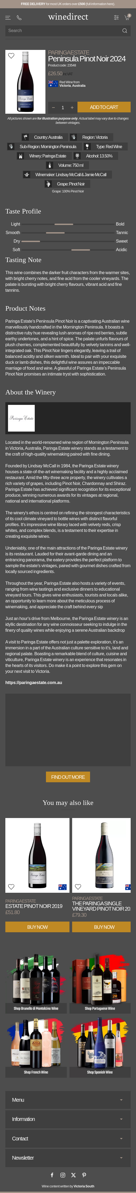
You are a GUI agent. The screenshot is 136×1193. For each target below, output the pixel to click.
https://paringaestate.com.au (33, 682)
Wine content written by (68, 1186)
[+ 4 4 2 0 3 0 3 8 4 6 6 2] (19, 17)
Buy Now (37, 927)
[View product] (37, 855)
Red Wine (66, 82)
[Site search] (68, 30)
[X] (73, 1175)
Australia (79, 86)
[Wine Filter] (116, 17)
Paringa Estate (68, 52)
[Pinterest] (84, 1175)
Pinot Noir (76, 184)
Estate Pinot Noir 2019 (33, 904)
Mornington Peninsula (58, 146)
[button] (8, 17)
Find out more (68, 777)
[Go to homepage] (68, 16)
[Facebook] (52, 1175)
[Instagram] (62, 1175)
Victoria (65, 86)
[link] (128, 17)
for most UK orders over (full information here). (68, 4)
